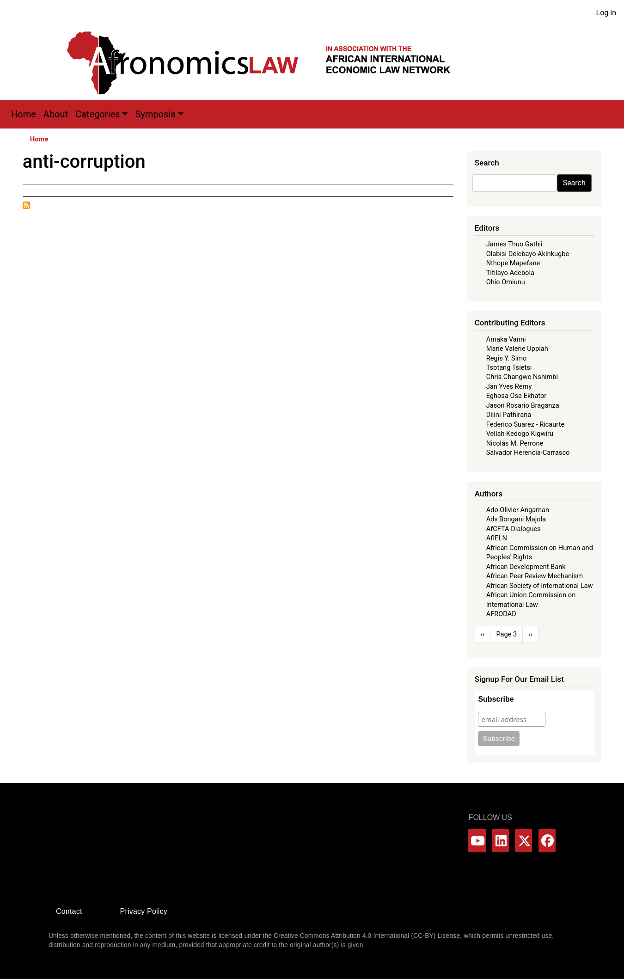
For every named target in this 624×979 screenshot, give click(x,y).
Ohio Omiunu (505, 282)
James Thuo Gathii (514, 244)
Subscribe (496, 699)
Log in (606, 12)
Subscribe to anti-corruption (26, 205)
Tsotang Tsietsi (509, 367)
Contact (69, 911)
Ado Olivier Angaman (517, 510)
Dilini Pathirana (509, 414)
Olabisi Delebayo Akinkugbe (527, 254)
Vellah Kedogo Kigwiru (519, 433)
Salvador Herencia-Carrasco (528, 452)
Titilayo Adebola (510, 273)
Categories (97, 114)
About (55, 114)
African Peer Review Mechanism (534, 576)
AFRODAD (501, 614)
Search (574, 182)
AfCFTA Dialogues (513, 529)
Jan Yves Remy (509, 386)
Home (23, 114)
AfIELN (496, 538)
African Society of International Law (539, 585)
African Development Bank (526, 567)
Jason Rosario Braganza (522, 405)
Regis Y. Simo (506, 358)
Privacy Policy (143, 911)
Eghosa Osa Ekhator (516, 396)
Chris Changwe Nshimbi (522, 377)
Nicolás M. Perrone (515, 443)
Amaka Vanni (506, 339)
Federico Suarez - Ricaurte (525, 424)
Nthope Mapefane (513, 263)
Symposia (155, 114)
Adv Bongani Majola (516, 519)
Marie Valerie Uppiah (517, 348)
